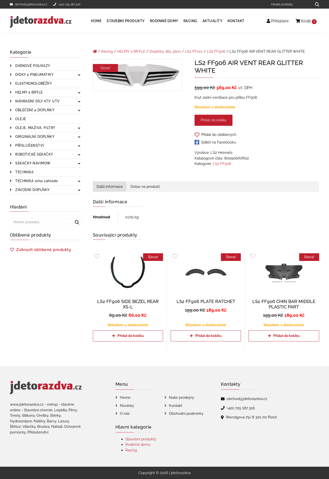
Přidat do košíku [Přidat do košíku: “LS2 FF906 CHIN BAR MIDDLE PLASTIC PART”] (286, 336)
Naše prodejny (181, 397)
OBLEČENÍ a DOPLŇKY (34, 110)
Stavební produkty (126, 21)
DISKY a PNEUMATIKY (34, 75)
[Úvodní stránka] (95, 51)
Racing (190, 21)
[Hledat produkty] (290, 4)
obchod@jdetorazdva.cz (28, 4)
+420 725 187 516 (66, 4)
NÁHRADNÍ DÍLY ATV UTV (37, 101)
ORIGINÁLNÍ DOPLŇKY (34, 137)
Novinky (127, 405)
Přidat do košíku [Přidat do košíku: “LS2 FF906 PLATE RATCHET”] (208, 336)
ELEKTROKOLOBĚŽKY (33, 83)
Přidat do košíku (213, 120)
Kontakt (236, 21)
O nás (125, 413)
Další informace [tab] (110, 186)
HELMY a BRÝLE (28, 92)
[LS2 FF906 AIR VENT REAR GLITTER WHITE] (137, 76)
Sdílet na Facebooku (215, 142)
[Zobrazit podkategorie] (79, 75)
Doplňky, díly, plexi (165, 51)
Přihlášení (277, 21)
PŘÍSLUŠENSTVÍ (29, 145)
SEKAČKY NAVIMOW (32, 163)
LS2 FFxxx (194, 51)
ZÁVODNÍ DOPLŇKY (32, 190)
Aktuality (212, 21)
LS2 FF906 (216, 51)
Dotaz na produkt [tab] (145, 186)
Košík (306, 21)
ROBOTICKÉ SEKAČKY (33, 154)
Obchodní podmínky (186, 413)
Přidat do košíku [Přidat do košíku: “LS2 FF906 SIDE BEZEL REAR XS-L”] (130, 336)
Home (96, 21)
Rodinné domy (164, 21)
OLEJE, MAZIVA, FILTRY (34, 128)
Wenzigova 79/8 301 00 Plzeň (251, 417)
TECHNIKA (24, 172)
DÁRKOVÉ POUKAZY (32, 66)
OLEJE (20, 119)
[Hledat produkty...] (315, 4)
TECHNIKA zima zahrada (36, 181)
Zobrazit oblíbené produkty (43, 249)
